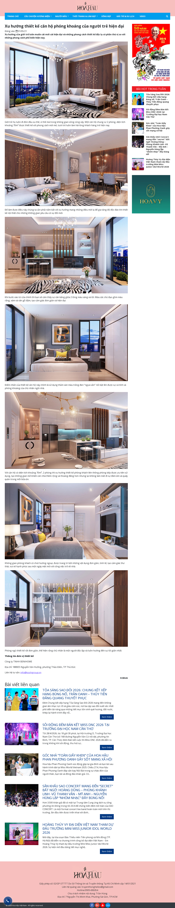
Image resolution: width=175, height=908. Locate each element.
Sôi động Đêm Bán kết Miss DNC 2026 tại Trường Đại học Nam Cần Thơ (157, 113)
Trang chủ (13, 16)
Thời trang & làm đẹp (84, 16)
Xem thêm (107, 716)
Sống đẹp (106, 16)
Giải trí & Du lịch (125, 16)
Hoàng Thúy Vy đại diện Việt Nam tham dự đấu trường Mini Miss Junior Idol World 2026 (158, 163)
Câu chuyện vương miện (37, 16)
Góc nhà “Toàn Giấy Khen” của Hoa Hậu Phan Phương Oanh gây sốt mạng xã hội (158, 127)
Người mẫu (61, 16)
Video (142, 16)
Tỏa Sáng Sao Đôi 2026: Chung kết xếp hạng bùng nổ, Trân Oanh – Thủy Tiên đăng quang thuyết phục (158, 99)
